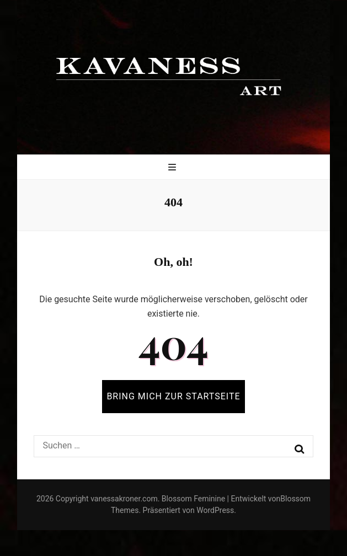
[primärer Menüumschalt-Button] (173, 168)
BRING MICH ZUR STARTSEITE (173, 396)
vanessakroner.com (124, 498)
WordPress (215, 510)
